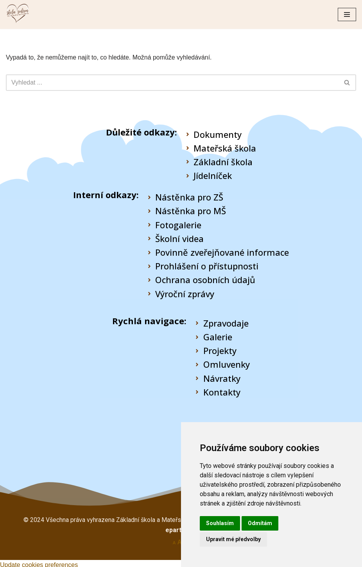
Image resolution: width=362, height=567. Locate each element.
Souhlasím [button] (220, 523)
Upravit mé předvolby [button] (233, 539)
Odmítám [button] (260, 523)
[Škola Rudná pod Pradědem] (17, 14)
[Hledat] (172, 82)
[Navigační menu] (347, 14)
